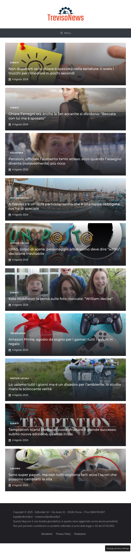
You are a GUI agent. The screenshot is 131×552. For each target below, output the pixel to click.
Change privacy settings (117, 548)
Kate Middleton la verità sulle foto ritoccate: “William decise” (61, 299)
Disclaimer (47, 533)
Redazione (80, 533)
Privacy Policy (63, 533)
